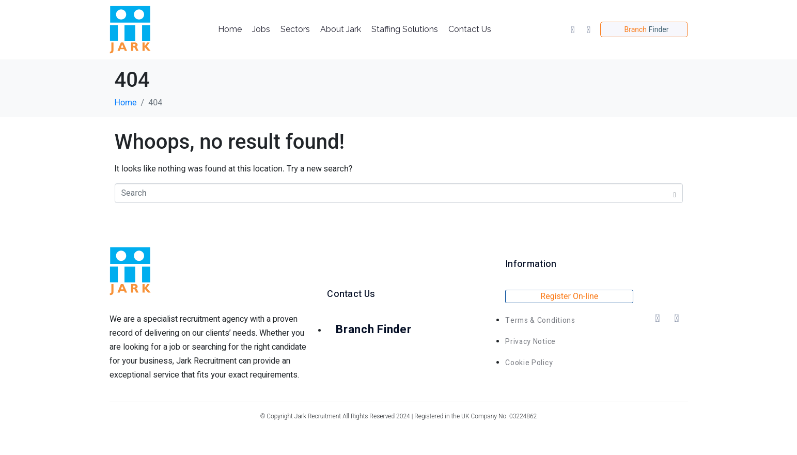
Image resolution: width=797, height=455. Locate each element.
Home (230, 29)
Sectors (295, 29)
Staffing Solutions (404, 29)
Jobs (261, 29)
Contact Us (469, 29)
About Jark (340, 29)
